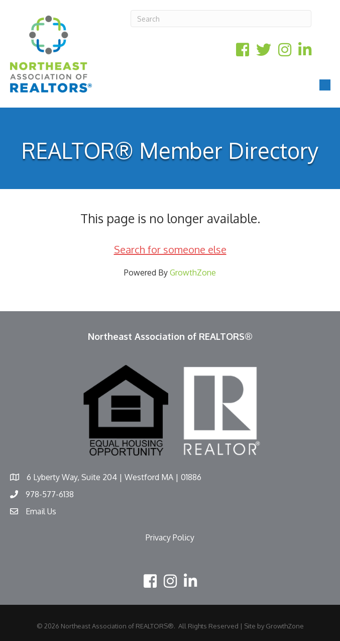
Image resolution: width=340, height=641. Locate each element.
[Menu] (324, 85)
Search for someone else (170, 249)
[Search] (221, 18)
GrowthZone (193, 272)
